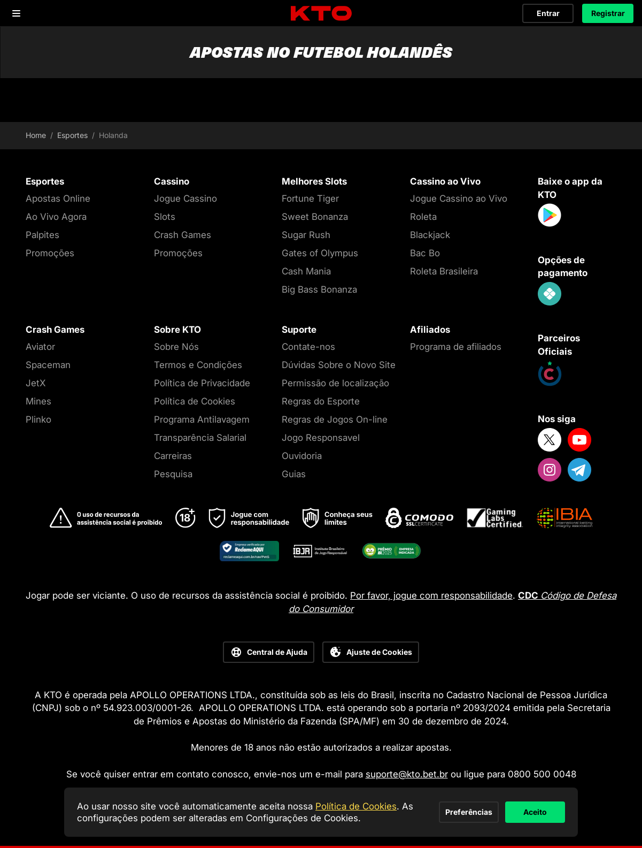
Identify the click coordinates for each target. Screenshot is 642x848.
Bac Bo (425, 253)
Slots (164, 216)
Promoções (50, 253)
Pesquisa (173, 474)
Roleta (423, 216)
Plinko (38, 419)
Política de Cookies (194, 401)
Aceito (511, 806)
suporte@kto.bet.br (407, 774)
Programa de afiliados (455, 346)
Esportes (72, 135)
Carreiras (173, 455)
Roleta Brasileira (444, 271)
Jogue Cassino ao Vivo (458, 198)
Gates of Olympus (320, 253)
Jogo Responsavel (321, 437)
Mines (38, 401)
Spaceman (48, 365)
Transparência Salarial (200, 437)
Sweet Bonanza (315, 216)
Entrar (548, 13)
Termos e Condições (198, 365)
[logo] (321, 13)
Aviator (40, 346)
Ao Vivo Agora (56, 216)
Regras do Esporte (321, 401)
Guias (294, 474)
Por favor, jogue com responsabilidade (431, 595)
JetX (35, 383)
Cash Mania (306, 271)
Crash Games (182, 235)
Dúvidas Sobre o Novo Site (339, 365)
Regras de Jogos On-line (335, 419)
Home (36, 135)
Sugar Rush (306, 235)
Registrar (608, 13)
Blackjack (430, 235)
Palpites (42, 235)
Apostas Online (58, 198)
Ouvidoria (302, 455)
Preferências (398, 806)
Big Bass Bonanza (319, 289)
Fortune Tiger (310, 198)
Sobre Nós (176, 346)
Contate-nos (308, 346)
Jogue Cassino (185, 198)
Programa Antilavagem (202, 419)
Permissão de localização (335, 383)
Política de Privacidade (202, 383)
